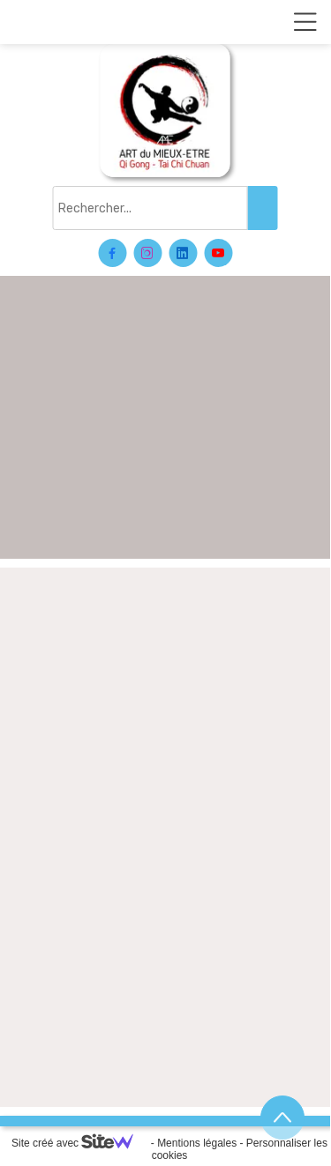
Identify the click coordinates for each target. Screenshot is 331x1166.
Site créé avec (79, 1143)
